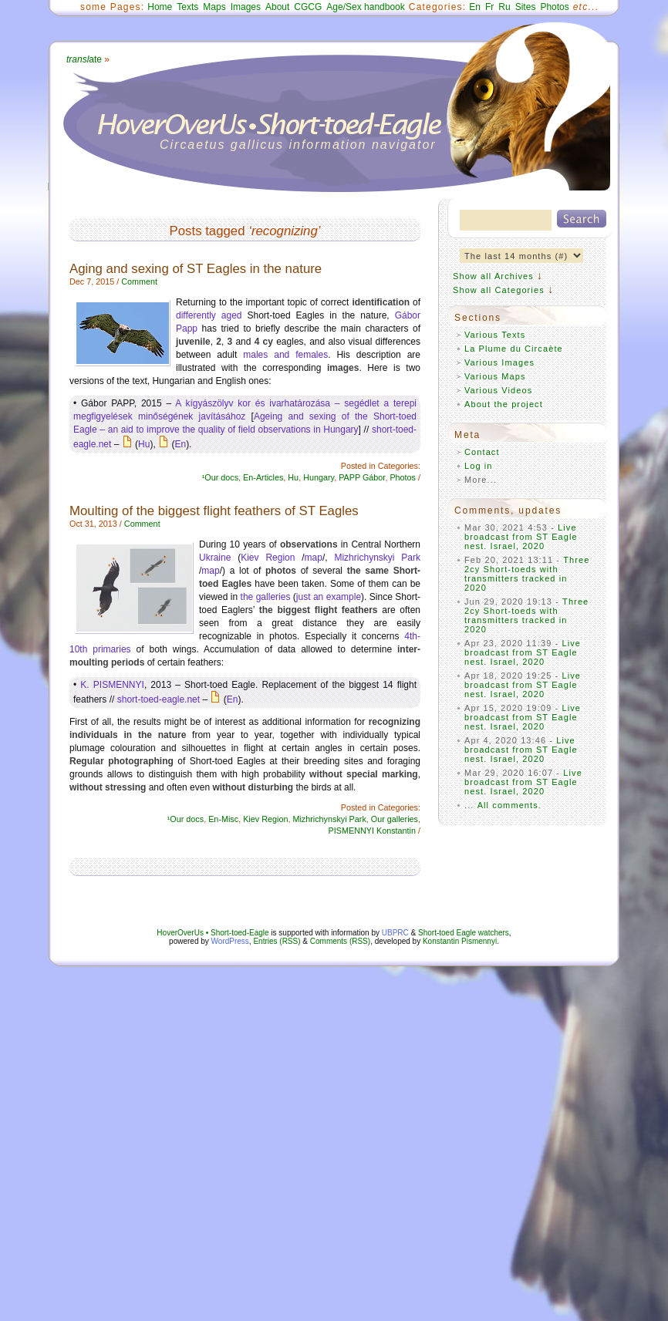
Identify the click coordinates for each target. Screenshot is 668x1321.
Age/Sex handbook (365, 7)
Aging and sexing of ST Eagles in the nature (195, 268)
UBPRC (395, 932)
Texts (187, 7)
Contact (482, 452)
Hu (144, 444)
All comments (507, 805)
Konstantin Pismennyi (460, 941)
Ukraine (215, 557)
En (475, 7)
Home (159, 7)
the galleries (266, 596)
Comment (139, 281)
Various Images (499, 362)
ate (84, 59)
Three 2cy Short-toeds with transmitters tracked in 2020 (527, 573)
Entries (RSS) (276, 941)
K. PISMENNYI (112, 684)
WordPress (230, 941)
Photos (554, 7)
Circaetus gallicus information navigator (298, 144)
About (277, 7)
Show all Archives (493, 276)
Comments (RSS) (340, 941)
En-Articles (263, 477)
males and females (285, 354)
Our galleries (394, 819)
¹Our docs (220, 477)
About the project (503, 404)
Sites (525, 7)
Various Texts (494, 334)
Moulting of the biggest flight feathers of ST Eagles (214, 511)
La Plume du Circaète (513, 348)
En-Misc (223, 819)
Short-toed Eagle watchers (463, 932)
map (313, 557)
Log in (478, 465)
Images (246, 7)
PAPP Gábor (362, 477)
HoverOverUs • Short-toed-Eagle (212, 932)
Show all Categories (499, 290)
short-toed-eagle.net (158, 699)
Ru (504, 7)
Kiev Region (268, 557)
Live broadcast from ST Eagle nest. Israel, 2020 (521, 537)
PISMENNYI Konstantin (372, 830)
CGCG (308, 7)
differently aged (209, 315)
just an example (328, 596)
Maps (214, 7)
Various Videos (498, 390)
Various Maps (495, 376)
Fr (489, 7)
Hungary (318, 477)
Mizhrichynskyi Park (377, 557)
